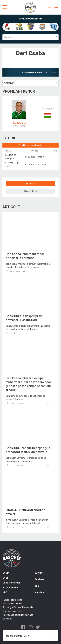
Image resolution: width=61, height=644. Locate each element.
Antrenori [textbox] (9, 82)
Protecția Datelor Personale (17, 607)
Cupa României (11, 582)
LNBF (5, 577)
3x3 (36, 585)
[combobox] (30, 37)
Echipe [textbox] (7, 37)
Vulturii (38, 572)
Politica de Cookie (12, 603)
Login (53, 7)
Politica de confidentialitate (17, 614)
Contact (7, 618)
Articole (30, 183)
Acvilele (39, 579)
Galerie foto (30, 191)
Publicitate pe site (12, 599)
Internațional (10, 587)
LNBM (5, 572)
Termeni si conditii (12, 611)
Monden (39, 592)
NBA (4, 592)
